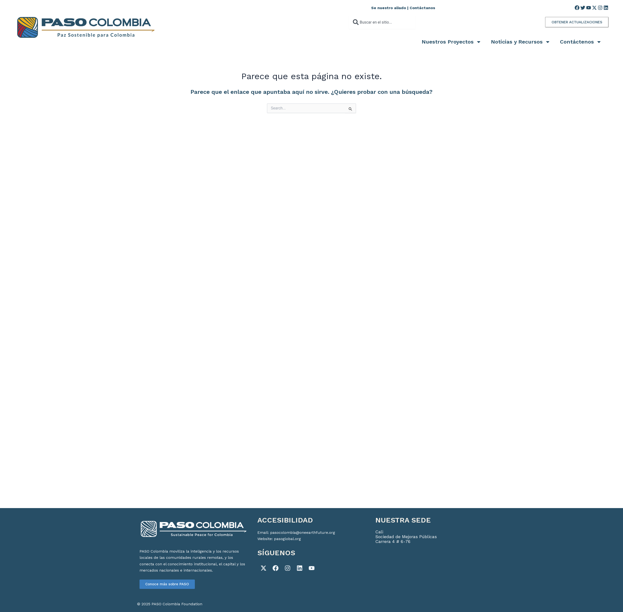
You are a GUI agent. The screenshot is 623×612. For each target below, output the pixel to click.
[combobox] (382, 22)
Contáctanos (422, 8)
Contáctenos (581, 42)
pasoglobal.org (287, 538)
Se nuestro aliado (388, 8)
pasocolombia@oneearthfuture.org (302, 532)
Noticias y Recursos (520, 42)
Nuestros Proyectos (451, 42)
